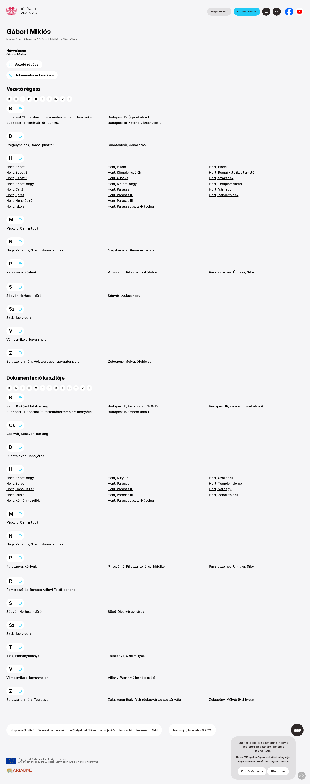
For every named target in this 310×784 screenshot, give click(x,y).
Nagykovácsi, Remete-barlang (131, 250)
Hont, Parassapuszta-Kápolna (131, 206)
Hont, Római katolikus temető (231, 172)
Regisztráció (219, 11)
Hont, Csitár (15, 189)
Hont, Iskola (15, 206)
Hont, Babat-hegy (20, 184)
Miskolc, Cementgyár (23, 228)
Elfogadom (278, 771)
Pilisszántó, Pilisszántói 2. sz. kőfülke (136, 566)
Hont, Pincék (218, 167)
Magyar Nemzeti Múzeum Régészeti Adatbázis (34, 39)
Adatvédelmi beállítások (302, 776)
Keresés (141, 730)
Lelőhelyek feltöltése (82, 730)
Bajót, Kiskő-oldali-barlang (27, 406)
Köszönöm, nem (252, 771)
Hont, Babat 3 (16, 178)
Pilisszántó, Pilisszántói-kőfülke (132, 272)
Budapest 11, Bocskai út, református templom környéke (49, 117)
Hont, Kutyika (118, 178)
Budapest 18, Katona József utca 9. (135, 123)
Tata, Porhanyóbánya (23, 656)
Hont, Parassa (118, 189)
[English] (277, 12)
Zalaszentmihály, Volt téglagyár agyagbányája (42, 361)
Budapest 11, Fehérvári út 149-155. (32, 123)
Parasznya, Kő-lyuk (21, 272)
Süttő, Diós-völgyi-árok (126, 612)
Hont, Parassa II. (120, 195)
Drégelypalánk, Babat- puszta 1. (31, 145)
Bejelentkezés (247, 11)
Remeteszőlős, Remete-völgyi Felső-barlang (41, 590)
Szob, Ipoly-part (18, 318)
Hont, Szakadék (221, 178)
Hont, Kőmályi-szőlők (124, 172)
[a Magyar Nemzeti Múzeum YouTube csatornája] (299, 12)
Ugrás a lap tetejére (20, 108)
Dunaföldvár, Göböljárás (127, 145)
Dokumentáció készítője (34, 75)
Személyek (70, 39)
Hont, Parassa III (120, 201)
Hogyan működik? (22, 730)
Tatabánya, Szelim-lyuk (126, 656)
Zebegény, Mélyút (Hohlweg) (130, 361)
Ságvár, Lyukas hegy (124, 296)
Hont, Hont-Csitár (20, 201)
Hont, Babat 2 (16, 172)
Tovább (284, 761)
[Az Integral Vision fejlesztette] (297, 730)
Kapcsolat (125, 730)
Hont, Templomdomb (225, 184)
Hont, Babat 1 (16, 167)
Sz (55, 98)
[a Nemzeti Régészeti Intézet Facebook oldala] (289, 12)
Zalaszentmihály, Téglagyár (28, 700)
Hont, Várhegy (220, 189)
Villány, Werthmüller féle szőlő (131, 678)
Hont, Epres (15, 195)
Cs (16, 388)
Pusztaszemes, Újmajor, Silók (231, 272)
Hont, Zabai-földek (223, 195)
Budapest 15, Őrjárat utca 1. (129, 117)
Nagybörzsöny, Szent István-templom (35, 250)
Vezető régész (27, 64)
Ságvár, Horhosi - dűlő (24, 296)
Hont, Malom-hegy (122, 184)
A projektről (107, 730)
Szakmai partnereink (51, 730)
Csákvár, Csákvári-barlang (27, 434)
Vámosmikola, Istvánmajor (27, 339)
